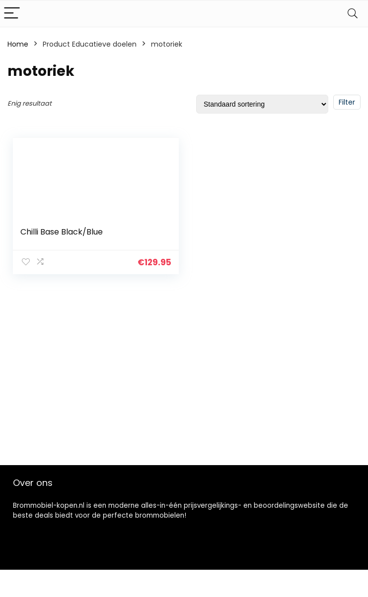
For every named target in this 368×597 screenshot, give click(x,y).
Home (17, 44)
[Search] (353, 13)
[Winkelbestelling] (262, 104)
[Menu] (12, 13)
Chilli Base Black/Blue (61, 232)
